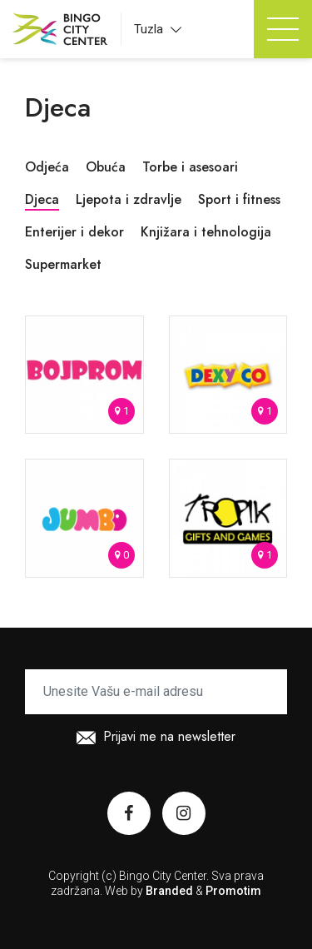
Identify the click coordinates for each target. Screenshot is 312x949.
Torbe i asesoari (190, 166)
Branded (169, 890)
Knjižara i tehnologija (206, 231)
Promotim (233, 890)
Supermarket (63, 264)
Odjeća (47, 166)
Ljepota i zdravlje (128, 199)
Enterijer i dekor (74, 231)
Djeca (42, 199)
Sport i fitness (239, 199)
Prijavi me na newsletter (156, 739)
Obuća (106, 166)
